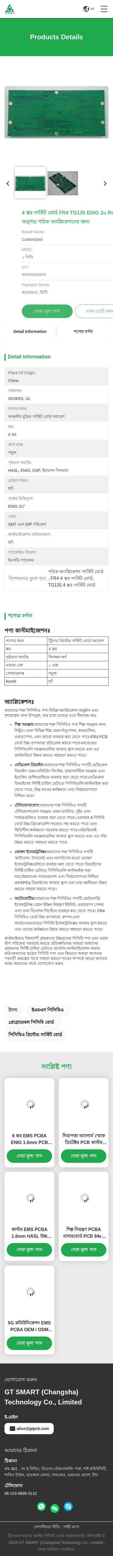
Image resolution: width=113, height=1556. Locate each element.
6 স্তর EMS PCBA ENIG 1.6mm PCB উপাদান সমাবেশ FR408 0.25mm (29, 1139)
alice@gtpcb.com (29, 1428)
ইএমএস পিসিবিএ (47, 1010)
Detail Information (30, 331)
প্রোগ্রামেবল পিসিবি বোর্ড (31, 1022)
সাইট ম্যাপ (71, 1527)
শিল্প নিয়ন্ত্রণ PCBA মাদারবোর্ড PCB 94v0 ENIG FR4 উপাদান (83, 1233)
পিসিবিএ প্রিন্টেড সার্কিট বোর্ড (35, 1034)
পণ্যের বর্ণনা (83, 331)
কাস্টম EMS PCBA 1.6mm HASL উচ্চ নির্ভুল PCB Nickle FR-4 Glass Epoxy (29, 1233)
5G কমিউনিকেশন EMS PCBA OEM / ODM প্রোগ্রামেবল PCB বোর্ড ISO (29, 1327)
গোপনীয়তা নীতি (47, 1527)
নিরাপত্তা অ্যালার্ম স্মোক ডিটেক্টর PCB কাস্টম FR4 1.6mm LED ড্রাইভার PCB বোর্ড (83, 1139)
